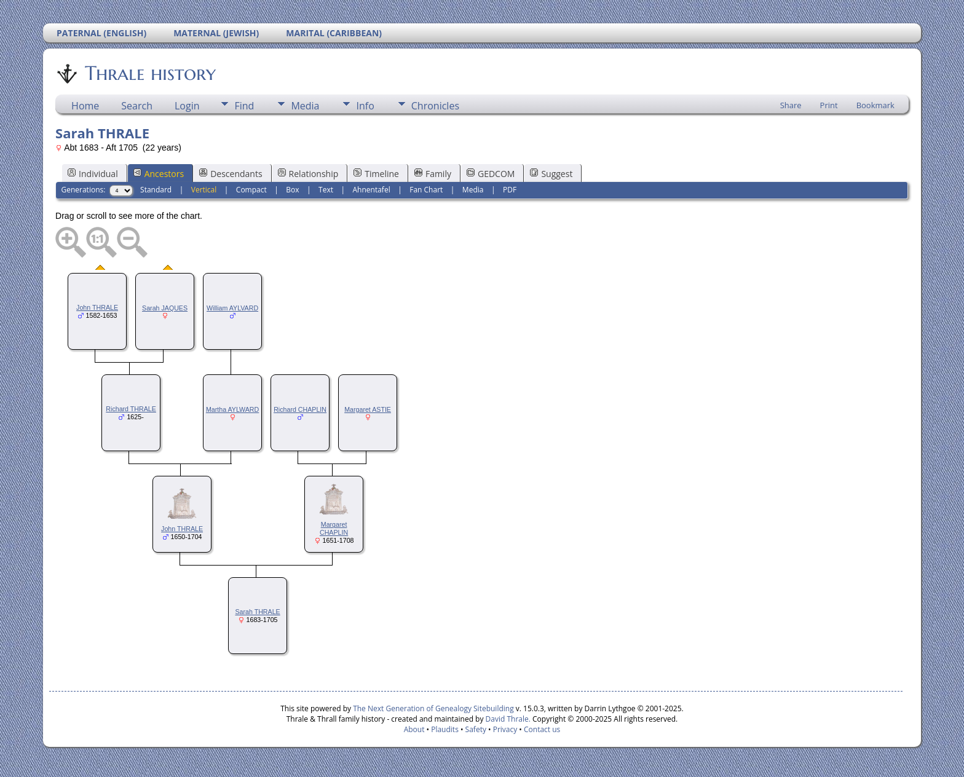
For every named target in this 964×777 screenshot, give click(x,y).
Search (136, 105)
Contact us (542, 729)
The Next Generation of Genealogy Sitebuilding (433, 708)
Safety (475, 729)
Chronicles (435, 105)
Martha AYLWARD (232, 409)
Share (791, 105)
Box (292, 189)
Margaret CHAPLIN (334, 528)
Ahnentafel (371, 189)
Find (244, 105)
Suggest (551, 173)
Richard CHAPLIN (300, 409)
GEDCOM (491, 173)
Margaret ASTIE (367, 409)
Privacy (505, 729)
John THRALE (97, 307)
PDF (509, 189)
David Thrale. (508, 719)
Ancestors (158, 173)
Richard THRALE (131, 408)
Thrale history (149, 73)
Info (365, 105)
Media (305, 105)
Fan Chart (426, 189)
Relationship (308, 173)
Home (85, 105)
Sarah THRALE (257, 611)
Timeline (376, 173)
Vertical (204, 189)
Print (829, 105)
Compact (251, 189)
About (414, 729)
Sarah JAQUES (165, 308)
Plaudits (445, 729)
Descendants (230, 173)
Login (187, 105)
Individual (93, 173)
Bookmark (875, 105)
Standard (156, 189)
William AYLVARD (232, 308)
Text (325, 189)
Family (432, 173)
